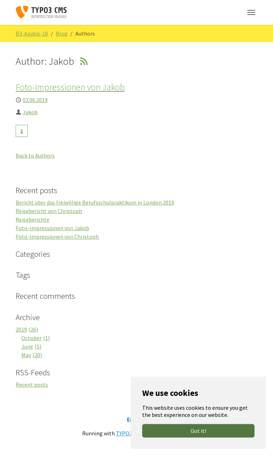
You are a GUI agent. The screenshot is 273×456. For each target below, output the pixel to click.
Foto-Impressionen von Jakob (70, 87)
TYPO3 (124, 433)
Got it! (198, 430)
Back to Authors (35, 155)
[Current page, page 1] (22, 131)
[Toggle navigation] (251, 12)
